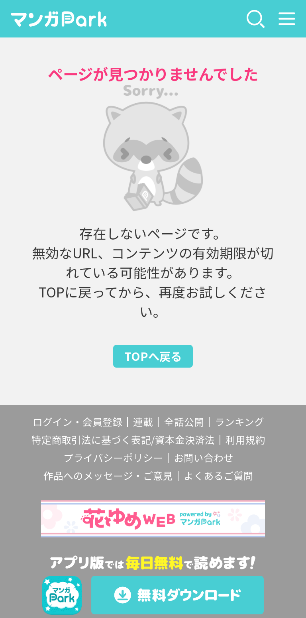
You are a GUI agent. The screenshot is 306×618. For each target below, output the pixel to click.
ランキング (239, 421)
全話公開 (184, 421)
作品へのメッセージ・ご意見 (108, 475)
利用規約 (245, 439)
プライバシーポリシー (113, 457)
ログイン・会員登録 (77, 421)
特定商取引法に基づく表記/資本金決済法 (123, 439)
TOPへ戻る (153, 356)
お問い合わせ (203, 457)
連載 (143, 421)
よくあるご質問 (218, 475)
